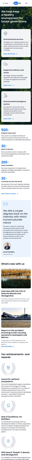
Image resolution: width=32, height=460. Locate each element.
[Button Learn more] (9, 85)
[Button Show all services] (11, 54)
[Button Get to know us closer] (9, 194)
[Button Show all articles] (8, 346)
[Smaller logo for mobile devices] (17, 4)
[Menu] (5, 3)
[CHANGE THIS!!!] (27, 3)
